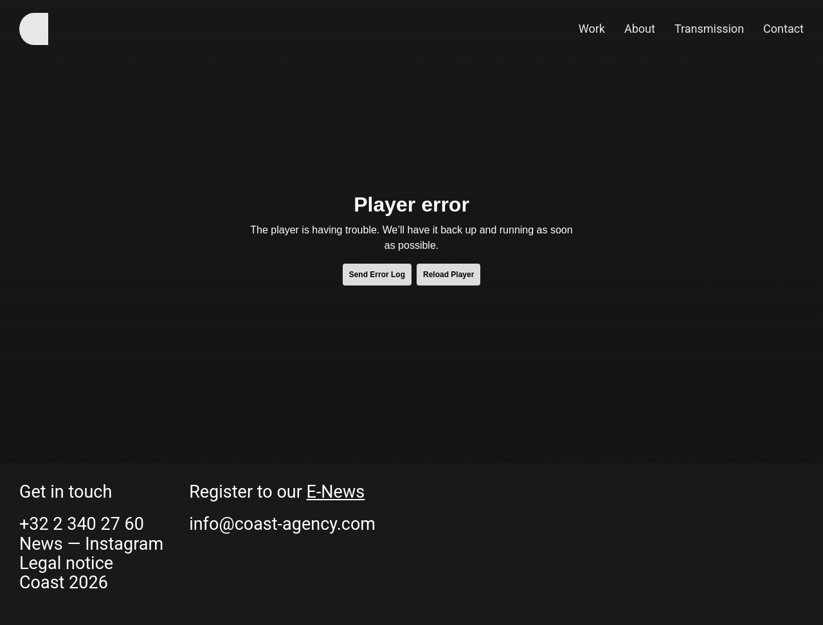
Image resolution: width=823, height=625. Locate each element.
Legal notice (66, 563)
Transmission (709, 28)
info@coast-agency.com (282, 524)
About (639, 28)
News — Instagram (91, 544)
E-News (336, 492)
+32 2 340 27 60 (81, 524)
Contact (783, 28)
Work (592, 28)
